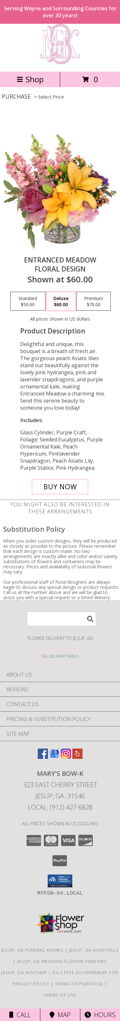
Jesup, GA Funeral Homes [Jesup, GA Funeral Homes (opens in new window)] (32, 950)
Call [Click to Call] (20, 1014)
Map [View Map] (60, 1014)
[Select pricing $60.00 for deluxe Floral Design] (61, 301)
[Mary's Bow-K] (60, 62)
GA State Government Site (85, 972)
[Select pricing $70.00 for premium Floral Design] (93, 301)
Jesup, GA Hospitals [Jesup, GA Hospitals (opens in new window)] (94, 950)
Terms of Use (60, 995)
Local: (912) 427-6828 (60, 807)
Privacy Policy (31, 984)
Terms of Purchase (79, 984)
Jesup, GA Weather (24, 972)
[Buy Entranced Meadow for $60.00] (60, 486)
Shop (30, 79)
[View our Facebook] (43, 756)
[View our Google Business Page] (54, 756)
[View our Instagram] (66, 756)
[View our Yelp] (77, 756)
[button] (60, 881)
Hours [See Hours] (100, 1014)
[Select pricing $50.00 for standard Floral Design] (28, 301)
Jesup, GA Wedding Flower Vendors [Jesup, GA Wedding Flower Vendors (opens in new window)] (62, 961)
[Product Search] (61, 619)
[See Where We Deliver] (60, 656)
